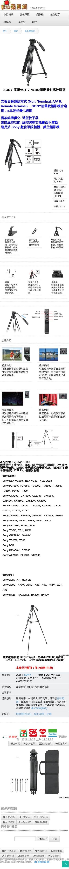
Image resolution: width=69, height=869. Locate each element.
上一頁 (15, 743)
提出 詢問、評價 (42, 714)
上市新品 (25, 817)
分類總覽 (41, 822)
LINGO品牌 (41, 817)
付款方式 (45, 743)
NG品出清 (24, 822)
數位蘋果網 (9, 850)
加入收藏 (29, 743)
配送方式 (61, 743)
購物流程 (26, 850)
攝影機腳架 (30, 31)
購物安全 (23, 856)
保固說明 (8, 856)
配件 (5, 31)
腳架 (16, 31)
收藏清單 (41, 850)
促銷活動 (9, 817)
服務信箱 (40, 862)
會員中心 (56, 850)
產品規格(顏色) (39, 708)
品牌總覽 (9, 822)
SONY (27, 674)
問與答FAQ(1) (23, 714)
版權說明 (39, 856)
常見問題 (53, 856)
